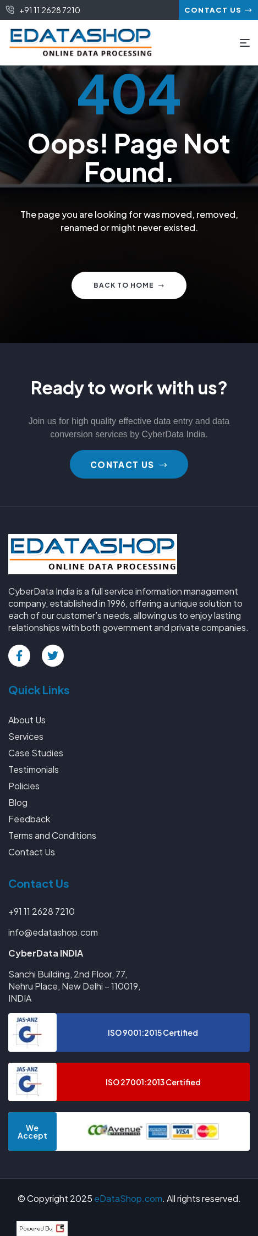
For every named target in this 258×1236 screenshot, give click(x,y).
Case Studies (35, 753)
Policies (24, 786)
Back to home (129, 285)
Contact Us (31, 852)
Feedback (29, 819)
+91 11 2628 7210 (41, 911)
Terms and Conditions (52, 835)
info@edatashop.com (53, 932)
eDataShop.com (128, 1198)
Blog (18, 802)
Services (25, 736)
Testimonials (33, 769)
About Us (27, 720)
